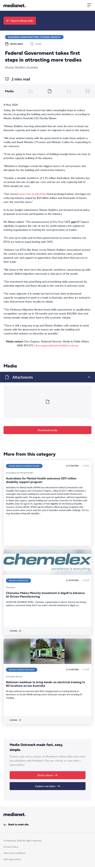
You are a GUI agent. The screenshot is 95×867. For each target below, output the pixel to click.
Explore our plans (47, 786)
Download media (47, 430)
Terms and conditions (15, 853)
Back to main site (16, 824)
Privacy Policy (11, 846)
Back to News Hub (20, 20)
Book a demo (47, 775)
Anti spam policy (12, 859)
